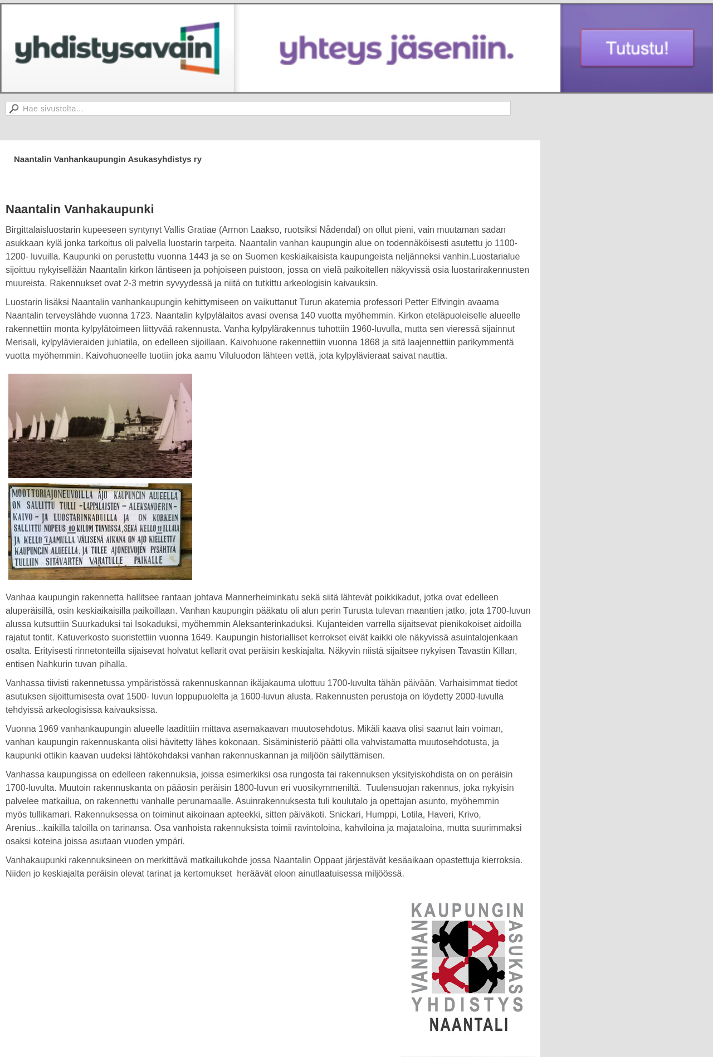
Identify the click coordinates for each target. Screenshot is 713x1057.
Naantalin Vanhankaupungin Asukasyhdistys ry (108, 159)
